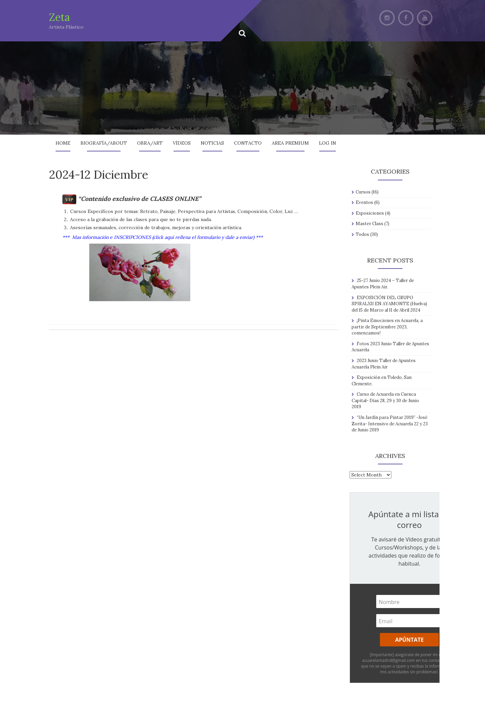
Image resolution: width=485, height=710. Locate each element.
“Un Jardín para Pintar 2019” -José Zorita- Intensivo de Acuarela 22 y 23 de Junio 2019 (390, 424)
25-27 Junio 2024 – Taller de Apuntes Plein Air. (383, 284)
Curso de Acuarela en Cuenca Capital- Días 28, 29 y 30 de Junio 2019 (385, 400)
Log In (327, 143)
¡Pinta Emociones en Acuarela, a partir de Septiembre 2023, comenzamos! (387, 327)
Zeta (59, 17)
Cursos (363, 192)
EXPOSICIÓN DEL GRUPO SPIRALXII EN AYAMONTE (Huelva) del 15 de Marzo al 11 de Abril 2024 (389, 304)
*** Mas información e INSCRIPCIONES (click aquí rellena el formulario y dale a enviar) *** (162, 237)
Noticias (212, 143)
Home (63, 143)
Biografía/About (103, 143)
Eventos (364, 202)
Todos (362, 234)
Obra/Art (150, 143)
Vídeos (182, 143)
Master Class (369, 223)
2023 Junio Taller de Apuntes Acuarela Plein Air (384, 364)
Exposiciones (370, 213)
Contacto (248, 143)
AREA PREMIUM (290, 143)
